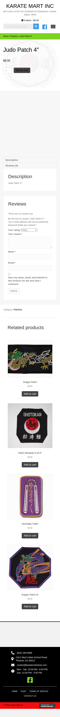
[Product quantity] (7, 70)
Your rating (14, 230)
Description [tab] (12, 160)
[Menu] (53, 26)
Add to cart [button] (30, 393)
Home (6, 36)
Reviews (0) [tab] (12, 165)
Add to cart (22, 70)
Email (12, 262)
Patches (14, 36)
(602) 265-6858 (24, 653)
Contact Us (30, 696)
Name (12, 251)
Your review (15, 234)
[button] (30, 680)
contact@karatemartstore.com (32, 665)
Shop (23, 691)
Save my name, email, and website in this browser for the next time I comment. (27, 280)
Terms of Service (38, 691)
